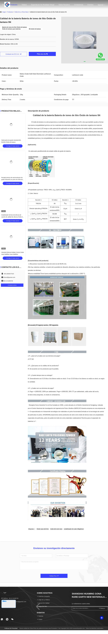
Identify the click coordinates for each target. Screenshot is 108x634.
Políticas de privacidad (10, 628)
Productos (13, 5)
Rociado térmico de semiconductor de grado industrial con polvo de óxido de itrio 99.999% (12, 179)
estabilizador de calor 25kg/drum (74, 529)
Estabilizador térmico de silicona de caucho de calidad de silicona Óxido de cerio (12, 217)
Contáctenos (78, 5)
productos (10, 12)
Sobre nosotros (64, 5)
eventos (90, 5)
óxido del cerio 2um (56, 529)
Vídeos (24, 5)
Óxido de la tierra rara (21, 12)
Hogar (4, 12)
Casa (4, 5)
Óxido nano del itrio (43, 529)
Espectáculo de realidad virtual (42, 5)
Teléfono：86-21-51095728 (9, 598)
